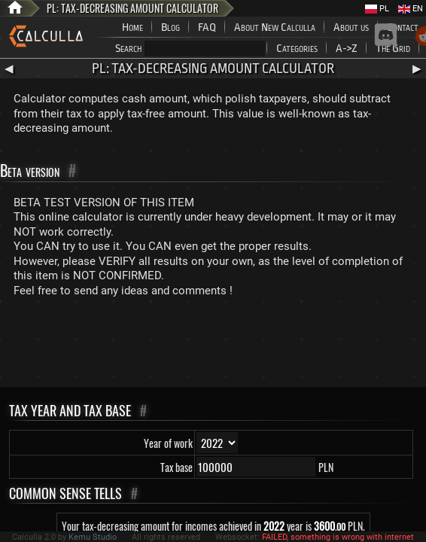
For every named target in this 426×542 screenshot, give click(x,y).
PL (377, 9)
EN (410, 9)
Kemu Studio (92, 537)
